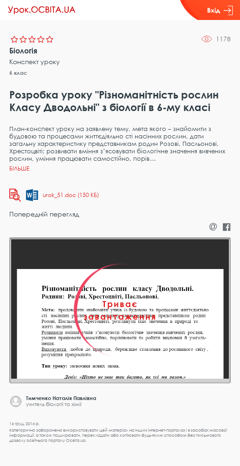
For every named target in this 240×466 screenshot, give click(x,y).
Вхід (220, 10)
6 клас (18, 72)
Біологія (23, 50)
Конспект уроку (34, 62)
